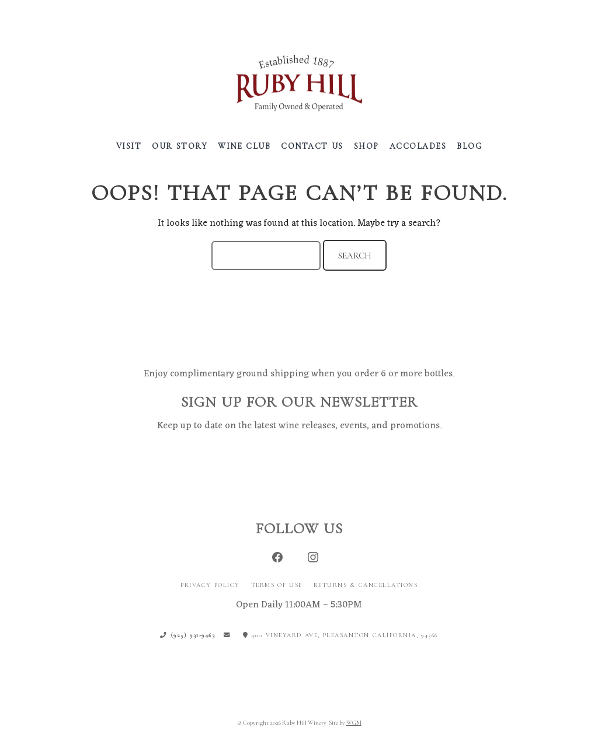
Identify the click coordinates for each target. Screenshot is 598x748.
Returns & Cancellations (366, 585)
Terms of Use (277, 585)
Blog (469, 146)
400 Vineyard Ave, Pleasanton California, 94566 (340, 635)
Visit (129, 146)
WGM (353, 722)
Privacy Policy (210, 585)
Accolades (418, 146)
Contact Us (312, 146)
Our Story (179, 146)
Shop (366, 146)
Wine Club (244, 146)
